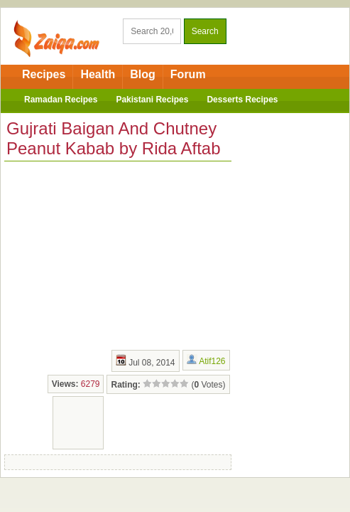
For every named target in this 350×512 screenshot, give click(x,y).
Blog (142, 74)
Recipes (43, 74)
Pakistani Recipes (152, 100)
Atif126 (212, 361)
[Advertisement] (110, 254)
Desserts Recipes (242, 100)
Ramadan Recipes (60, 100)
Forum (188, 74)
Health (97, 74)
